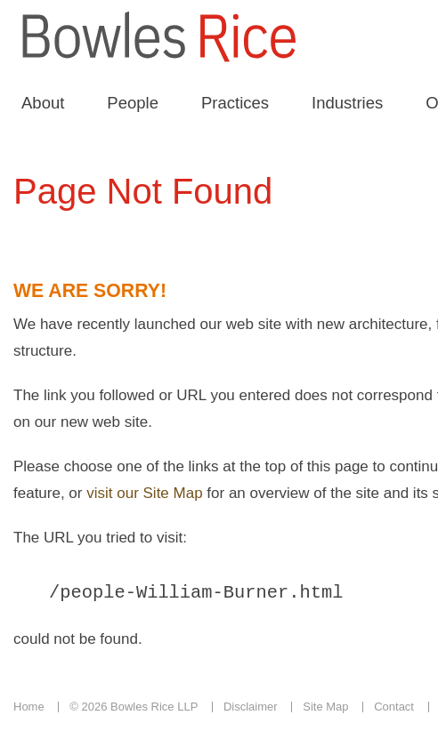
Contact (394, 709)
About (42, 102)
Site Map (325, 709)
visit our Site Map (144, 493)
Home (29, 709)
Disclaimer (250, 709)
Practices (235, 102)
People (132, 102)
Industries (347, 102)
